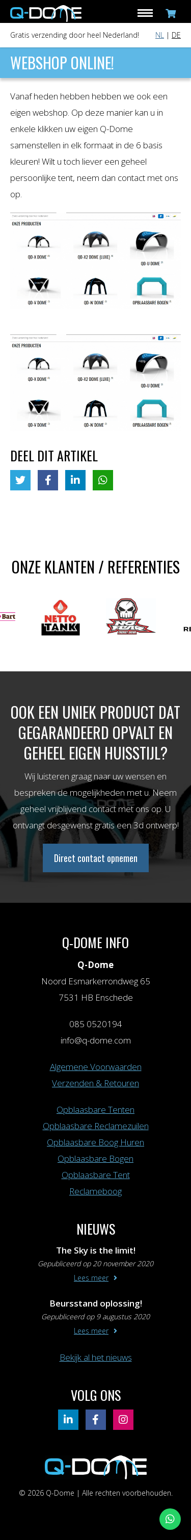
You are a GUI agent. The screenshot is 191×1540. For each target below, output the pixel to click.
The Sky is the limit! (95, 1250)
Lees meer (91, 1278)
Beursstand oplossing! (95, 1303)
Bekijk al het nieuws (96, 1357)
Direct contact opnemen (96, 858)
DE (176, 35)
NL (159, 35)
